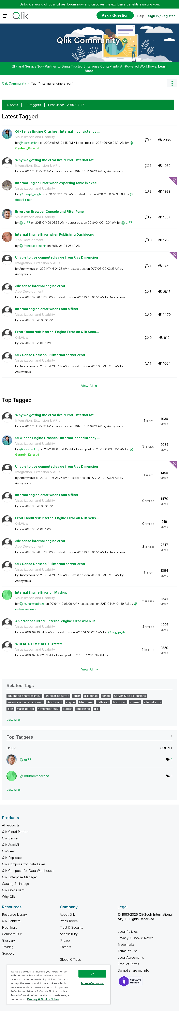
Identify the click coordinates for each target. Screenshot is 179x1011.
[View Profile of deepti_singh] (32, 194)
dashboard (54, 702)
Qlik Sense (10, 838)
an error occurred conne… (25, 702)
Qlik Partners (11, 921)
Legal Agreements (131, 957)
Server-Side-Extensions (130, 695)
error (76, 695)
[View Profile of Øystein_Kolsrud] (27, 148)
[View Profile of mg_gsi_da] (118, 632)
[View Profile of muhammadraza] (34, 603)
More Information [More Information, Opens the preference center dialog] (92, 983)
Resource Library (14, 914)
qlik (96, 708)
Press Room (69, 921)
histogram (119, 702)
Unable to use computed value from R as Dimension (56, 257)
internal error (152, 702)
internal (135, 702)
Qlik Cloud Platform (16, 832)
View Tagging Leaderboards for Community (89, 736)
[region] (58, 985)
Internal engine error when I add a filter (46, 309)
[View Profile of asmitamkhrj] (31, 142)
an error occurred (57, 695)
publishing (83, 708)
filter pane (86, 702)
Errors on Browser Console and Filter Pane (49, 212)
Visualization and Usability (35, 137)
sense (106, 695)
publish (67, 708)
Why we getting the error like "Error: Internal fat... (56, 160)
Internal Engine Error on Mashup (41, 592)
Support (8, 953)
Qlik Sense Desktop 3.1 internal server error (50, 355)
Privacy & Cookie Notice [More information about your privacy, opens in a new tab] (43, 999)
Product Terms (128, 964)
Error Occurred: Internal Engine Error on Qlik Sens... (57, 332)
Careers (65, 947)
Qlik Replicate (12, 858)
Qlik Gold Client (13, 890)
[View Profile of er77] (27, 222)
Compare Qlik (12, 934)
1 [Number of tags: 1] (172, 759)
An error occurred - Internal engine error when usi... (57, 621)
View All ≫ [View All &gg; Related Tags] (13, 720)
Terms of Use (128, 951)
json (10, 708)
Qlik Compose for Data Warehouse (28, 871)
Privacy (65, 940)
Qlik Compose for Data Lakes (24, 864)
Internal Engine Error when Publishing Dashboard (54, 234)
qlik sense (91, 695)
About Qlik (67, 914)
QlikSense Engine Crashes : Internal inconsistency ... (57, 131)
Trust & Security (71, 927)
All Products (10, 825)
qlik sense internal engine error (40, 286)
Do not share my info (134, 970)
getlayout (103, 702)
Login (71, 4)
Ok (92, 973)
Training (7, 947)
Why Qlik (8, 897)
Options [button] (172, 83)
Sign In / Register (161, 16)
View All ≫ (89, 386)
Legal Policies (128, 931)
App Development (29, 240)
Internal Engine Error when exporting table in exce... (57, 183)
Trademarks (126, 944)
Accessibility (69, 934)
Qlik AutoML (11, 845)
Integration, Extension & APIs (37, 165)
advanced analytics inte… (24, 695)
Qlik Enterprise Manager (19, 877)
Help (140, 16)
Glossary (8, 940)
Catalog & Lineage (15, 884)
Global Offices (70, 959)
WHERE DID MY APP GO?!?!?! (38, 644)
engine (70, 702)
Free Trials (9, 927)
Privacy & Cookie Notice (136, 938)
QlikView (21, 337)
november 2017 (48, 708)
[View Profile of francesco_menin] (35, 245)
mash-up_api (25, 708)
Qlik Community (88, 40)
